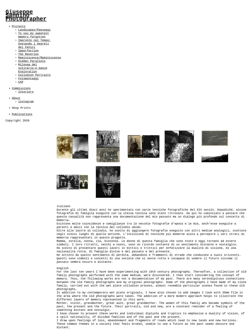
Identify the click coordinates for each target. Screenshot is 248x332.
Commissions (21, 88)
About (16, 98)
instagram (26, 101)
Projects (18, 26)
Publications (22, 114)
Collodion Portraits (34, 75)
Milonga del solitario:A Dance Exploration (32, 68)
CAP (20, 82)
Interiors (26, 91)
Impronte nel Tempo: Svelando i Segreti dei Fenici (34, 44)
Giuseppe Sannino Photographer (26, 15)
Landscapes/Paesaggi (34, 29)
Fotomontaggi (28, 78)
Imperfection (28, 50)
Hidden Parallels (32, 61)
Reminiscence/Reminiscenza (39, 57)
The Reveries (28, 54)
